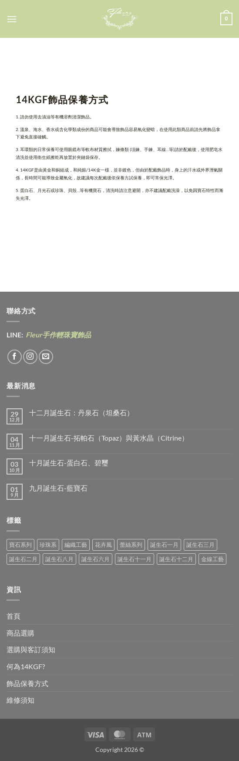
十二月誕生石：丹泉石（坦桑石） (81, 412)
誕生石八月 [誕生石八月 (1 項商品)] (59, 559)
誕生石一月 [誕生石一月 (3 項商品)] (164, 544)
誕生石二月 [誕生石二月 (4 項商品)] (23, 559)
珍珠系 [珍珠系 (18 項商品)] (48, 544)
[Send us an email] (46, 357)
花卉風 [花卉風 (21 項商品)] (103, 544)
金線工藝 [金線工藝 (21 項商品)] (212, 559)
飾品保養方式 (27, 683)
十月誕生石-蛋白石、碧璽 (68, 462)
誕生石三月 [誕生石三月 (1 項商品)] (200, 544)
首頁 (13, 616)
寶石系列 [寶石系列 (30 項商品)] (20, 544)
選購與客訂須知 (31, 649)
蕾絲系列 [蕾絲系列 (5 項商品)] (131, 544)
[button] (12, 19)
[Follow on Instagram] (30, 357)
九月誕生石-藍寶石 (58, 488)
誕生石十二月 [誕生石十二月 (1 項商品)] (176, 559)
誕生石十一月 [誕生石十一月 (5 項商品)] (134, 559)
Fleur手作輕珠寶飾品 (57, 334)
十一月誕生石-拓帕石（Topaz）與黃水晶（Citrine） (109, 438)
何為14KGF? (26, 666)
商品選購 (20, 633)
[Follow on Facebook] (14, 357)
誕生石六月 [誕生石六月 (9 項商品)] (95, 559)
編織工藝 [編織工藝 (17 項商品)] (75, 544)
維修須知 (20, 700)
